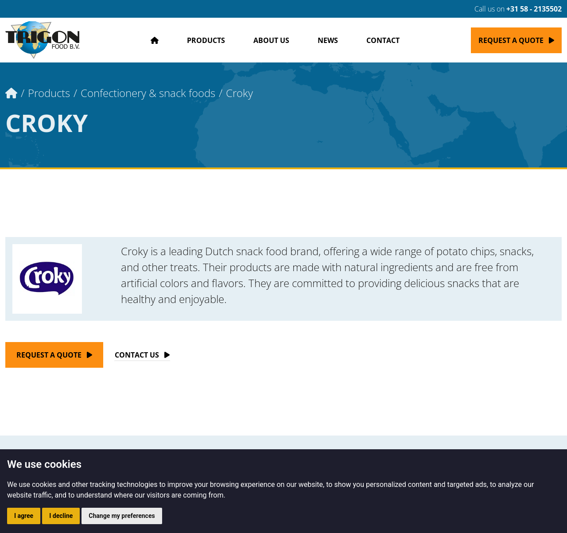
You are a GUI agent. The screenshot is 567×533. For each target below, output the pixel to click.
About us (271, 40)
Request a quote (511, 40)
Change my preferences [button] (122, 515)
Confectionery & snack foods (148, 93)
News (328, 40)
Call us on (513, 9)
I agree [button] (23, 515)
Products (206, 40)
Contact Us (137, 355)
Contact (383, 40)
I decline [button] (61, 515)
